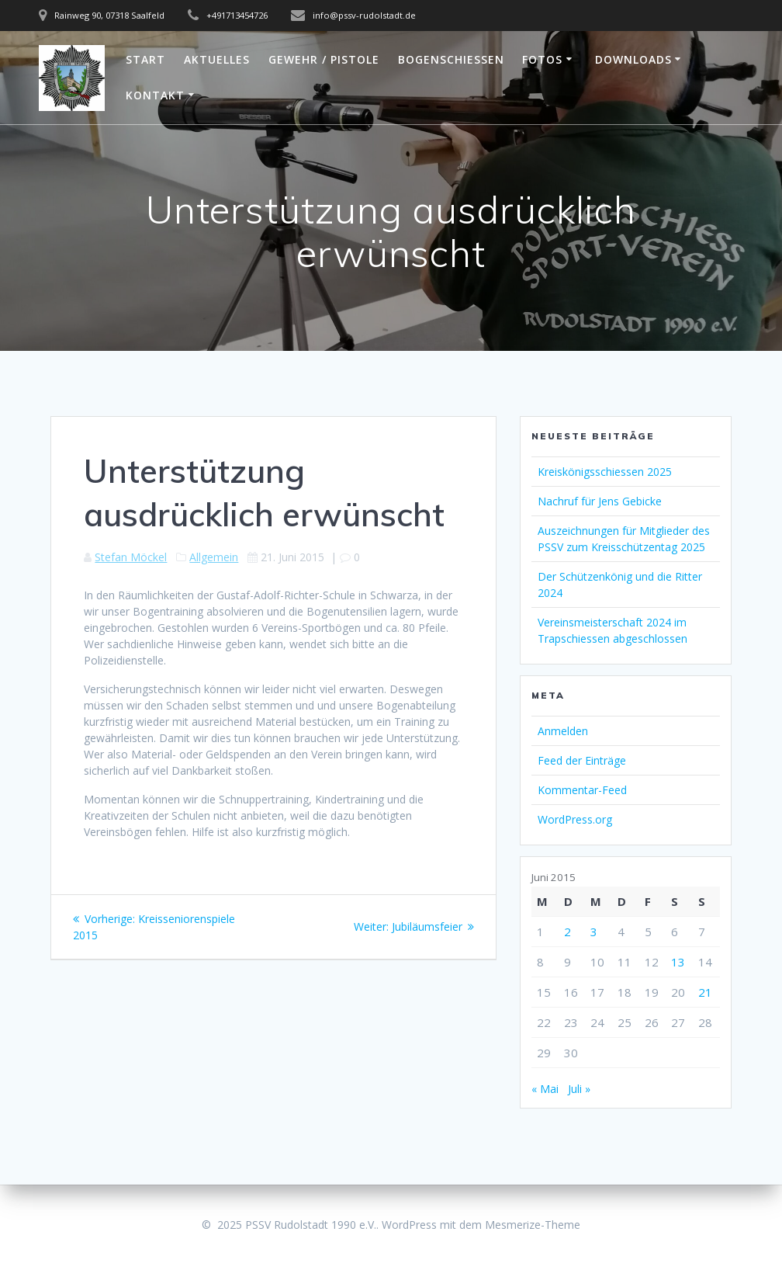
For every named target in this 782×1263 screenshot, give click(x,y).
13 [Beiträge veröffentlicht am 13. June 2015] (678, 962)
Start (145, 59)
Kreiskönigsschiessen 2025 (605, 471)
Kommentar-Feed (582, 789)
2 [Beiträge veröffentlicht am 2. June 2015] (567, 931)
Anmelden (563, 730)
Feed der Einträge (582, 760)
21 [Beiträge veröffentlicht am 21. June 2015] (705, 992)
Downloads (633, 59)
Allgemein (213, 557)
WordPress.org (575, 819)
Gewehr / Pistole (323, 59)
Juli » (579, 1088)
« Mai (545, 1088)
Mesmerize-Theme (532, 1224)
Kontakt (155, 95)
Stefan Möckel (131, 557)
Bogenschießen (451, 59)
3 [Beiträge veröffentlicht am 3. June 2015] (593, 931)
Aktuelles (217, 59)
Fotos (542, 59)
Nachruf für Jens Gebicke (600, 501)
